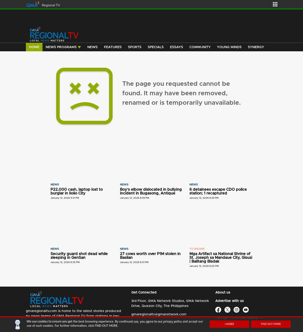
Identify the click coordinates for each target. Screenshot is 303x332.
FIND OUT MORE (271, 324)
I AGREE (229, 324)
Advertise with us (229, 301)
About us (222, 292)
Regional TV (51, 5)
